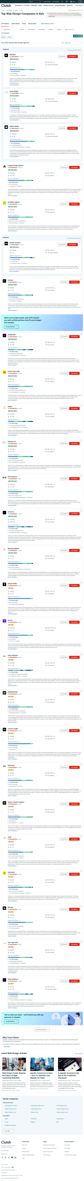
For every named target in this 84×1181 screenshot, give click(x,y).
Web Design (7, 1090)
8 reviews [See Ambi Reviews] (19, 839)
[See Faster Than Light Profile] (4, 372)
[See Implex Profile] (4, 407)
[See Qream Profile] (4, 621)
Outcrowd (11, 765)
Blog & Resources (48, 1151)
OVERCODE (12, 335)
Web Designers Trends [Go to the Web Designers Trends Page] (47, 23)
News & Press (25, 1151)
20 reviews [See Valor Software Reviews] (19, 657)
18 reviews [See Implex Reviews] (19, 408)
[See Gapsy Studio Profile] (4, 584)
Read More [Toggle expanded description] (7, 1046)
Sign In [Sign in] (74, 1)
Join (80, 1)
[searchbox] (9, 29)
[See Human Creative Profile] (6, 243)
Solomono (11, 872)
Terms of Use (4, 1172)
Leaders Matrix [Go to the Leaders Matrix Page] (15, 23)
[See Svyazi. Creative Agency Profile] (4, 803)
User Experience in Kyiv (11, 1105)
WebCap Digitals (13, 548)
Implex (10, 406)
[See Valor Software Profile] (4, 656)
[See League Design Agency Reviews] (13, 167)
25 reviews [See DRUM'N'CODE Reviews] (19, 694)
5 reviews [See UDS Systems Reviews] (19, 478)
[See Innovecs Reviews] (13, 513)
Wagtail (33, 1122)
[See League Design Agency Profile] (4, 166)
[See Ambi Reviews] (13, 839)
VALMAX (13, 54)
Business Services (48, 5)
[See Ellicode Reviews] (13, 909)
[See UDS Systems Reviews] (13, 478)
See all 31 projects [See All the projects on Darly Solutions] (12, 1007)
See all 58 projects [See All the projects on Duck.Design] (14, 120)
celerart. (11, 280)
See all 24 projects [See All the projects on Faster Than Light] (12, 400)
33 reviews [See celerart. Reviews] (19, 282)
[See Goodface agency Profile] (4, 203)
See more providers (41, 1029)
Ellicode (10, 907)
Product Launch (15, 1090)
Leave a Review (47, 1)
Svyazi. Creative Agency (16, 802)
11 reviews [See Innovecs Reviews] (19, 513)
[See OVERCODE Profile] (4, 335)
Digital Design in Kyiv (62, 1112)
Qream (10, 620)
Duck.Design (14, 91)
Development (18, 5)
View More (7, 1131)
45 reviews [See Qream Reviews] (19, 622)
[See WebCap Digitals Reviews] (13, 550)
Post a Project (79, 5)
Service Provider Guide (70, 1155)
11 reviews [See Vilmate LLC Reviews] (19, 443)
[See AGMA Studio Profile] (6, 127)
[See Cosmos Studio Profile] (4, 729)
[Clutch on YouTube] (12, 1157)
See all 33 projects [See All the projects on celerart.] (12, 310)
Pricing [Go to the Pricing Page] (24, 23)
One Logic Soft (13, 942)
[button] (23, 29)
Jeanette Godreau (46, 1080)
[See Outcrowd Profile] (4, 766)
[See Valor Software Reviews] (13, 657)
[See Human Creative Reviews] (15, 244)
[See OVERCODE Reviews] (13, 336)
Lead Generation (43, 1088)
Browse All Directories (49, 1145)
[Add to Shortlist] (79, 53)
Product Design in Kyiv (63, 1109)
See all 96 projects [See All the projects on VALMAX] (14, 84)
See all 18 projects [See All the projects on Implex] (12, 435)
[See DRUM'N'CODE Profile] (4, 693)
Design (40, 5)
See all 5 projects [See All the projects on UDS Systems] (12, 505)
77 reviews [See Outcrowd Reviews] (19, 767)
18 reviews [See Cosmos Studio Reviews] (19, 730)
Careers (24, 1148)
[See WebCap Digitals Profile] (4, 549)
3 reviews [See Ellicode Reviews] (19, 909)
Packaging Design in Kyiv (37, 1105)
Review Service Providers (50, 1148)
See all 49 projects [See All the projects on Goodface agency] (12, 230)
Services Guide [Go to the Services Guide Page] (32, 23)
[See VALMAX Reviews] (15, 56)
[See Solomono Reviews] (13, 874)
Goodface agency (14, 202)
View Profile (62, 56)
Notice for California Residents (8, 1170)
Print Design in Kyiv (62, 1105)
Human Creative (15, 243)
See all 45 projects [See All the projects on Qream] (12, 649)
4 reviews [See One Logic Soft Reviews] (19, 944)
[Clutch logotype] (6, 1142)
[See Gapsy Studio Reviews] (13, 585)
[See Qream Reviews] (13, 622)
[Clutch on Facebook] (2, 1157)
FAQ (23, 1158)
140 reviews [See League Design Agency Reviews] (20, 167)
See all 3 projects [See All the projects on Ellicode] (12, 936)
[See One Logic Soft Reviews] (13, 944)
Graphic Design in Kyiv (11, 1109)
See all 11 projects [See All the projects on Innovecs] (12, 542)
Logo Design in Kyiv (36, 1109)
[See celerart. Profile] (4, 281)
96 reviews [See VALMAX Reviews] (21, 56)
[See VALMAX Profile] (6, 55)
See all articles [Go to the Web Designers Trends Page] (79, 1053)
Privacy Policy (4, 1164)
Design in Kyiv (34, 1112)
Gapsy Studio (12, 583)
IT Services (27, 5)
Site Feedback (5, 1150)
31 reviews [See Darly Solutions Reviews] (19, 981)
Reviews (59, 29)
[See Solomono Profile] (4, 873)
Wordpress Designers (10, 1125)
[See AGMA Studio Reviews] (15, 128)
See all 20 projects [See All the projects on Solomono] (12, 901)
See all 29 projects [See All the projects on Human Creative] (14, 271)
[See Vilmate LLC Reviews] (13, 443)
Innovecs (11, 512)
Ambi (9, 837)
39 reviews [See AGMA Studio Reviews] (21, 128)
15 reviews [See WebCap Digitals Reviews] (19, 550)
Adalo (6, 1118)
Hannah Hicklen (17, 1080)
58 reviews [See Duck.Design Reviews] (21, 93)
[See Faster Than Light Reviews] (13, 373)
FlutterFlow (34, 1118)
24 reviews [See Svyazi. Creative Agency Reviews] (19, 804)
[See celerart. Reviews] (13, 282)
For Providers (56, 1)
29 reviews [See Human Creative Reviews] (21, 244)
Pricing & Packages (60, 5)
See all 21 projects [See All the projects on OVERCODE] (12, 365)
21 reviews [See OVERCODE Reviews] (19, 336)
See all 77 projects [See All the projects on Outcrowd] (12, 795)
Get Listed (67, 1145)
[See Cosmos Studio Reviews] (13, 730)
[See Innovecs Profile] (4, 512)
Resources (70, 5)
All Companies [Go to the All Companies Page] (5, 23)
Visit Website (72, 56)
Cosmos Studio (13, 729)
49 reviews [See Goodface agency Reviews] (19, 204)
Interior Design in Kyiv (10, 1112)
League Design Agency (15, 165)
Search (31, 1)
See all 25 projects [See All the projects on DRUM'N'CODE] (12, 722)
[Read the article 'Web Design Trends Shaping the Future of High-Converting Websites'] (14, 1074)
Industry (51, 29)
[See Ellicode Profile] (4, 908)
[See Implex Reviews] (13, 408)
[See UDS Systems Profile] (4, 477)
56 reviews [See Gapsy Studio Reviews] (19, 585)
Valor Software (13, 655)
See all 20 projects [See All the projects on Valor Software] (12, 685)
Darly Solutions (13, 979)
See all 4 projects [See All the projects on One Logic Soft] (12, 972)
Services (22, 29)
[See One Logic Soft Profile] (4, 943)
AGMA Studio (14, 126)
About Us (24, 1145)
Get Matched (79, 36)
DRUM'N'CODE (13, 692)
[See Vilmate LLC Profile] (4, 442)
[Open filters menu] (69, 29)
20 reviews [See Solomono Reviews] (19, 874)
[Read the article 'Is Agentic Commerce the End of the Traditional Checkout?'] (70, 1074)
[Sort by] (73, 42)
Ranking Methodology (28, 1155)
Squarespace (60, 1118)
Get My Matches (10, 327)
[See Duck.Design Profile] (6, 92)
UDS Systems (12, 477)
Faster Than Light (14, 371)
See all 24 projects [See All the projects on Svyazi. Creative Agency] (12, 830)
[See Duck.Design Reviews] (15, 93)
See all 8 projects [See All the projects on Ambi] (12, 865)
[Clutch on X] (5, 1157)
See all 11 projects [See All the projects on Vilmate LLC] (12, 470)
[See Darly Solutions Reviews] (13, 981)
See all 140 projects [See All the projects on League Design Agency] (12, 195)
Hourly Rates (42, 29)
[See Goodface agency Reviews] (13, 204)
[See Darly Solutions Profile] (4, 980)
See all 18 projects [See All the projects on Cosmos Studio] (12, 759)
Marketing (34, 5)
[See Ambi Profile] (4, 838)
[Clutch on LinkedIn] (15, 1157)
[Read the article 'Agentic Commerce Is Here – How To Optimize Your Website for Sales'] (42, 1074)
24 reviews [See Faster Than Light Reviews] (19, 373)
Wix (58, 1122)
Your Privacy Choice (5, 1167)
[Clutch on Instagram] (9, 1157)
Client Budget (31, 29)
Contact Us (4, 1154)
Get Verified (67, 1148)
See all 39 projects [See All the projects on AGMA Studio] (14, 156)
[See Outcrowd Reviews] (13, 767)
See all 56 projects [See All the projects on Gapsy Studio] (12, 613)
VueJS (6, 1122)
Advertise (66, 1151)
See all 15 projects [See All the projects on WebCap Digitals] (12, 577)
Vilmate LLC (12, 441)
